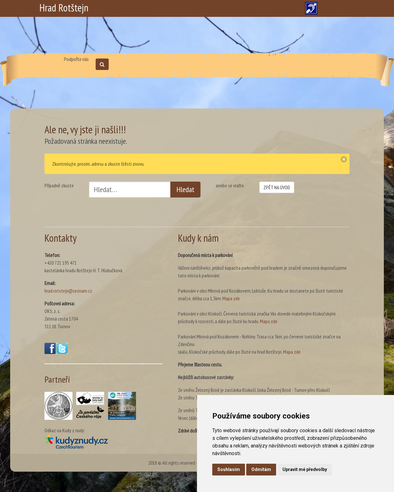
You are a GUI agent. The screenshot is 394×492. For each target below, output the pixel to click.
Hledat (185, 189)
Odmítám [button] (261, 469)
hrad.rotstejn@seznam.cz (68, 291)
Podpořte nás (76, 59)
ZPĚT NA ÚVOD (276, 187)
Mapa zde (231, 298)
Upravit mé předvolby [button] (304, 469)
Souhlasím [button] (228, 469)
